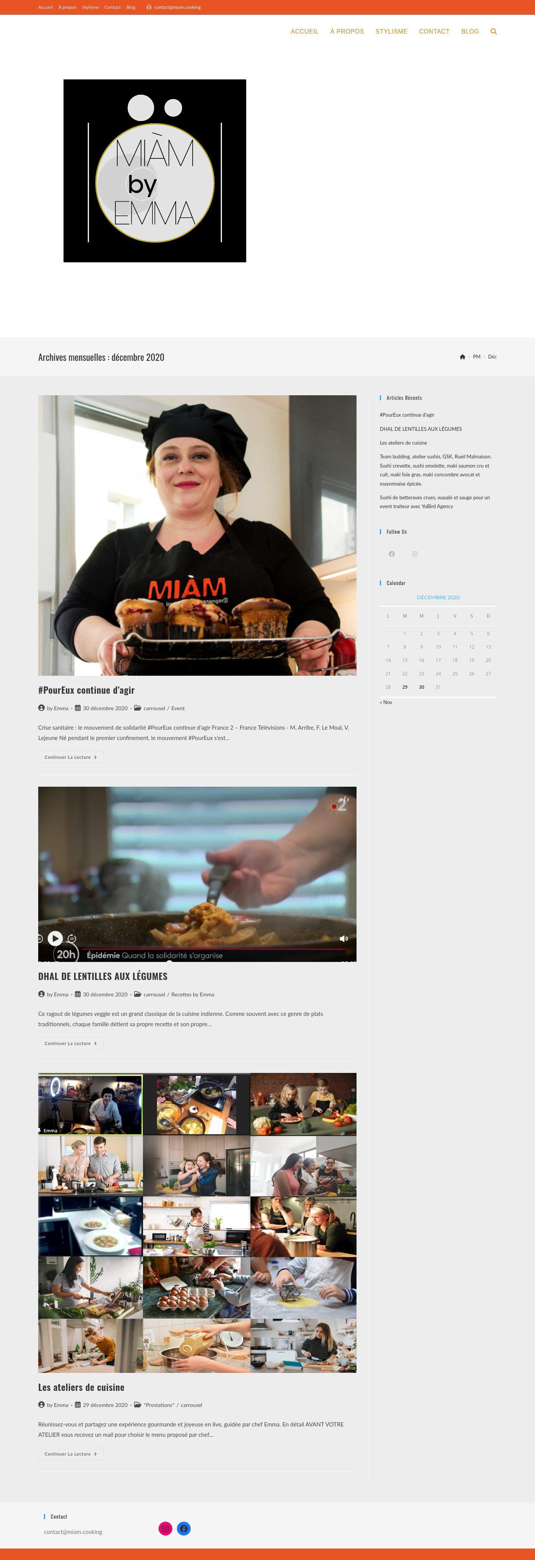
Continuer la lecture (74, 758)
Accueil (45, 7)
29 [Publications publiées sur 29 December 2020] (405, 687)
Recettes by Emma (193, 994)
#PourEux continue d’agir (86, 689)
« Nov (386, 702)
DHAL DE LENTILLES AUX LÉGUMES (103, 976)
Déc (492, 357)
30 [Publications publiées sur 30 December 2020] (421, 687)
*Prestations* (159, 1405)
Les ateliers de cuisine (81, 1387)
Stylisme (90, 7)
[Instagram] (414, 553)
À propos (67, 7)
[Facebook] (391, 553)
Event (178, 708)
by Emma (57, 708)
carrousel (154, 708)
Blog (130, 7)
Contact (113, 7)
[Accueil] (462, 357)
